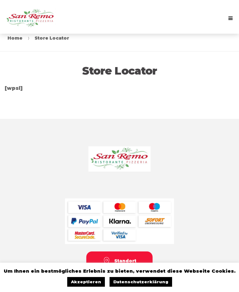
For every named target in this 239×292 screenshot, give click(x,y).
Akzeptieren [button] (86, 281)
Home (14, 38)
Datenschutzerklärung (140, 281)
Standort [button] (120, 261)
